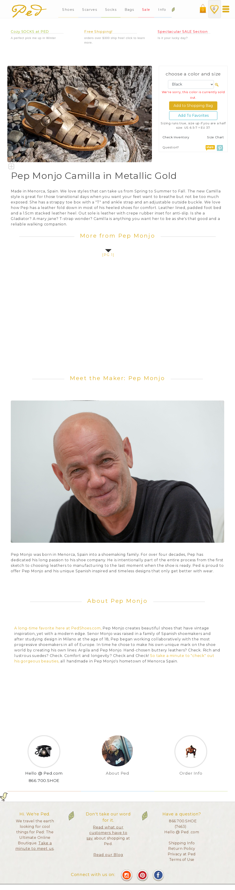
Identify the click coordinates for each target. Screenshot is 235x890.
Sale (146, 10)
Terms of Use (181, 859)
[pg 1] (108, 255)
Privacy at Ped (182, 854)
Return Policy (181, 848)
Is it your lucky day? (173, 38)
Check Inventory (175, 137)
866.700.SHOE (44, 780)
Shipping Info (182, 843)
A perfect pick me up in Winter (33, 38)
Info (163, 10)
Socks (111, 10)
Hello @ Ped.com (44, 773)
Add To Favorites (193, 115)
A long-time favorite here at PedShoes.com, (58, 628)
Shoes (68, 10)
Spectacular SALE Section (183, 31)
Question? (170, 147)
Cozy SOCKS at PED (30, 31)
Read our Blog (108, 855)
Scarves (89, 10)
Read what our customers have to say (107, 832)
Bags (129, 10)
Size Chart (215, 137)
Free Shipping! (98, 31)
